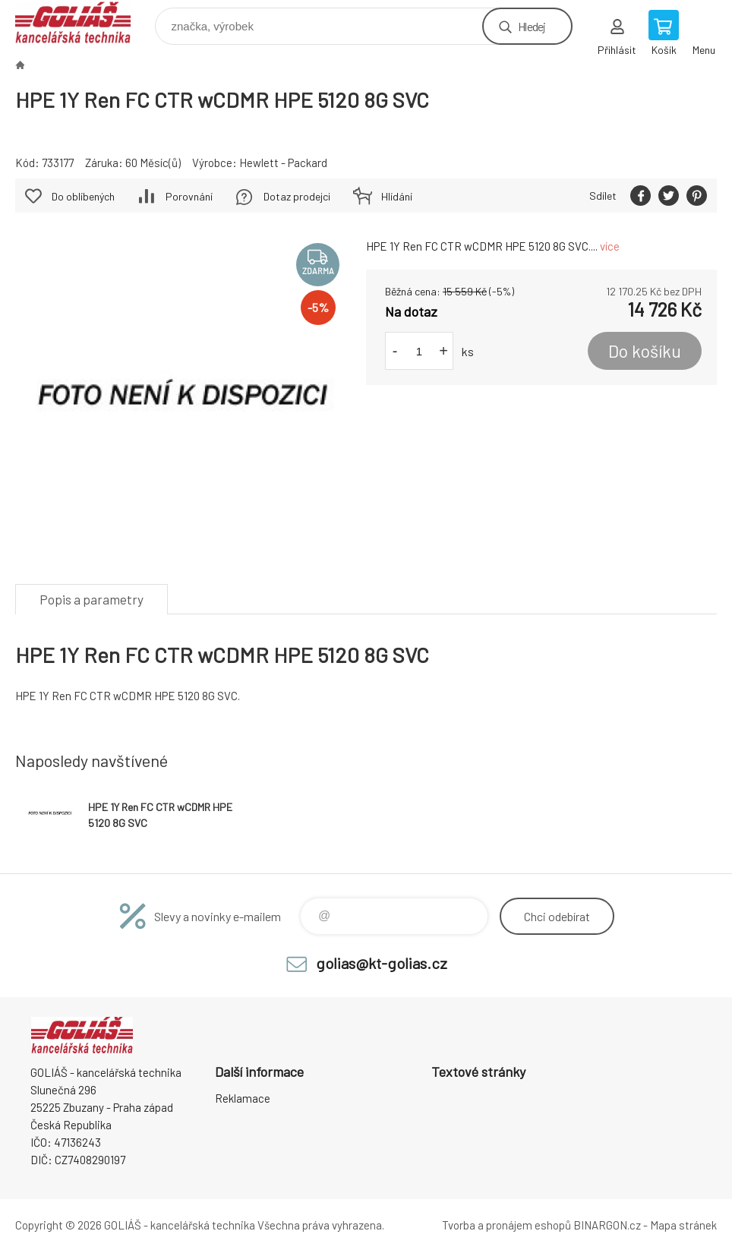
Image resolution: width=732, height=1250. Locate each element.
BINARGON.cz (607, 1225)
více (610, 246)
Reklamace (242, 1098)
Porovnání (189, 196)
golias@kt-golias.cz (381, 963)
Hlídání (396, 196)
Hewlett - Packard (283, 162)
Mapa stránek (683, 1225)
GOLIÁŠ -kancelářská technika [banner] (82, 22)
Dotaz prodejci (296, 196)
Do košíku (644, 350)
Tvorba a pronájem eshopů (506, 1225)
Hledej (531, 26)
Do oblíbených (83, 196)
